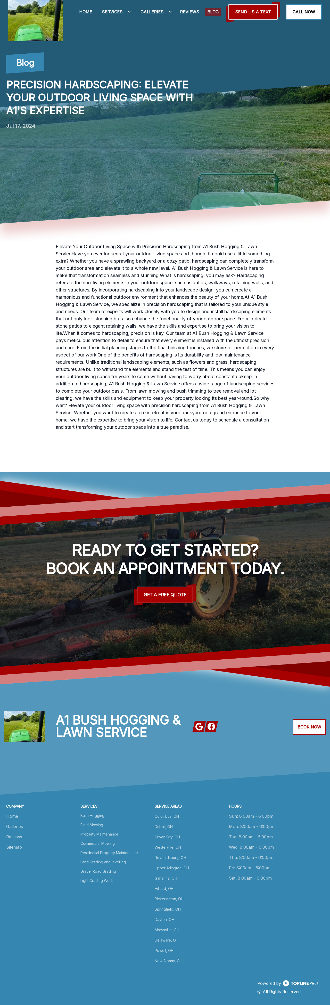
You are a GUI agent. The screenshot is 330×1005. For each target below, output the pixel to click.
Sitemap (14, 847)
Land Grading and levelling (103, 862)
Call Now (304, 11)
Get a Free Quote (165, 594)
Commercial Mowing (97, 843)
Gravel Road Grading (98, 871)
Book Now (309, 727)
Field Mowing (91, 825)
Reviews (14, 836)
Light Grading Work (96, 880)
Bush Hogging (92, 815)
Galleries (14, 826)
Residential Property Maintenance (109, 852)
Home (12, 816)
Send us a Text (253, 11)
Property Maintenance (99, 834)
